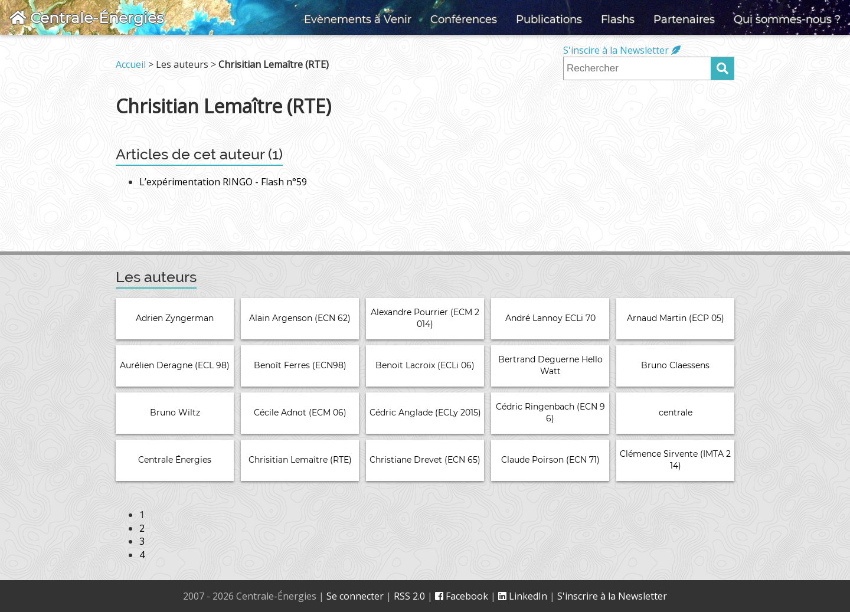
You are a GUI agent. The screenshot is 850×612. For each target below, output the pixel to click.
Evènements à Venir (357, 19)
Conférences (463, 19)
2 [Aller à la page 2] (142, 528)
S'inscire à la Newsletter (622, 50)
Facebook (461, 596)
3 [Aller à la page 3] (142, 541)
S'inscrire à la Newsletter (612, 596)
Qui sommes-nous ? (787, 19)
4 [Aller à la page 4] (142, 554)
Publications (549, 19)
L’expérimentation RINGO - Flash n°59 (223, 181)
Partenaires (684, 19)
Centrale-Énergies (86, 18)
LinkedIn (522, 596)
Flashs (618, 19)
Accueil (131, 64)
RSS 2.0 (409, 596)
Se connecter (355, 596)
